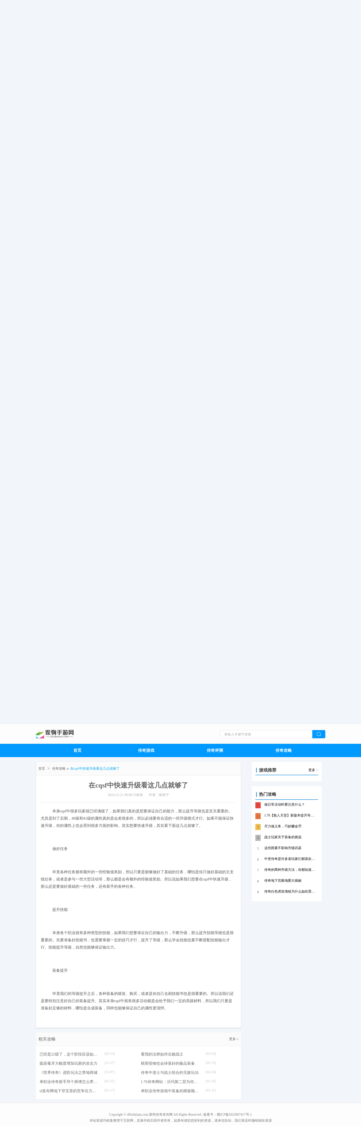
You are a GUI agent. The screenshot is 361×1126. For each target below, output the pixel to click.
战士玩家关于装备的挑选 (282, 837)
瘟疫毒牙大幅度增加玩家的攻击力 (68, 1063)
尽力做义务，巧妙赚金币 (282, 826)
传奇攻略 (283, 750)
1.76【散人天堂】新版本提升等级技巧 (290, 815)
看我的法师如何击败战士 (162, 1054)
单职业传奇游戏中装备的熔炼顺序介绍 (171, 1091)
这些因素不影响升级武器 (282, 848)
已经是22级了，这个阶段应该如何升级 (70, 1054)
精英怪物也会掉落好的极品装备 (168, 1063)
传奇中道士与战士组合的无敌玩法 (170, 1072)
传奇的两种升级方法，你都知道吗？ (290, 870)
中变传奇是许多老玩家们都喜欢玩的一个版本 (290, 859)
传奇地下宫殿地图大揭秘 (282, 880)
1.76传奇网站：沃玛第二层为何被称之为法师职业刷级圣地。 (171, 1082)
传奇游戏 (146, 750)
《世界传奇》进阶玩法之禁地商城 (68, 1072)
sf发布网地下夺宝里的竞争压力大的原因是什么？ (70, 1091)
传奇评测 (215, 750)
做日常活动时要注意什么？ (284, 804)
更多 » (233, 1039)
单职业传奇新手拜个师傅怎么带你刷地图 (70, 1082)
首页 (77, 750)
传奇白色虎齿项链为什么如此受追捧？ (290, 891)
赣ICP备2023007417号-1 (234, 1114)
